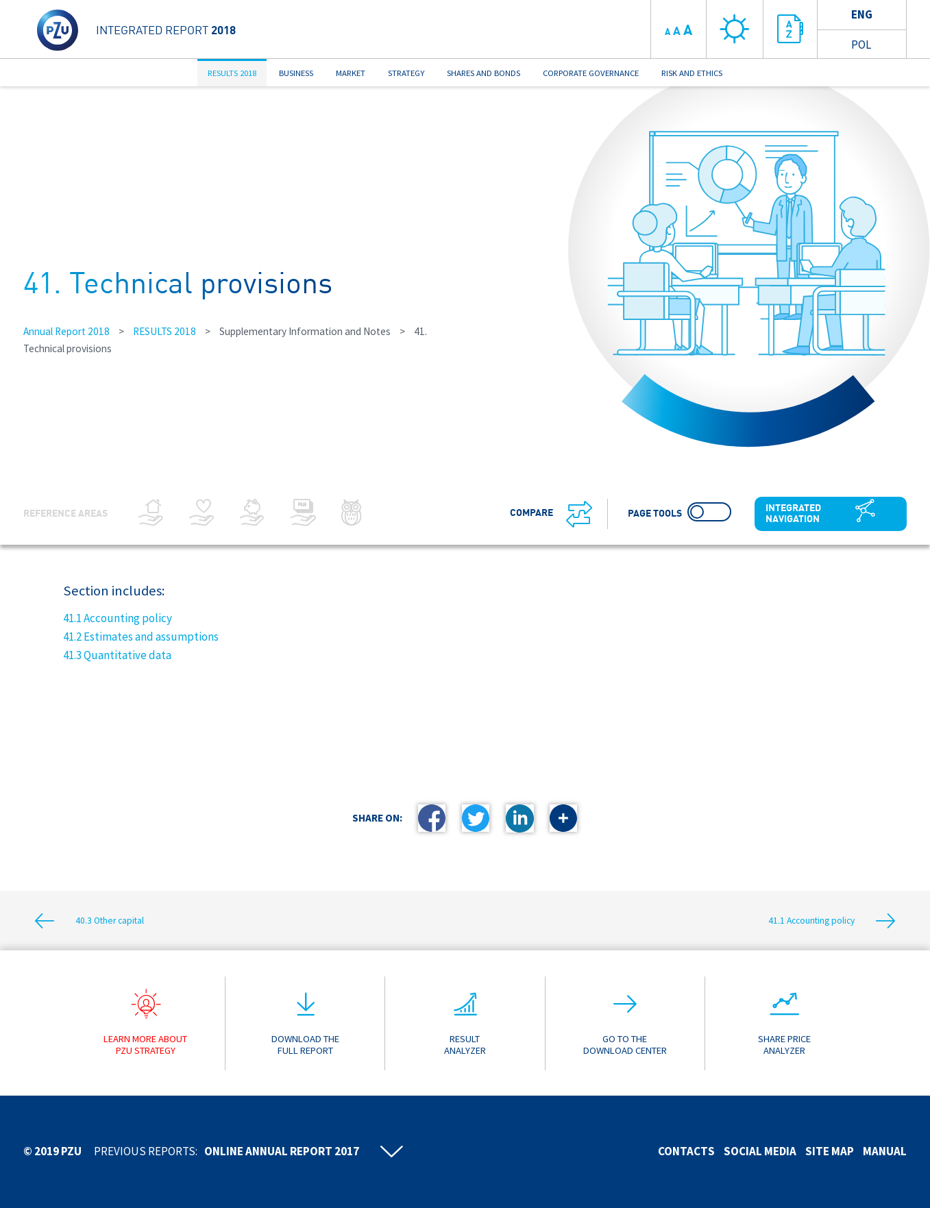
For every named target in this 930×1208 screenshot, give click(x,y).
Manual (885, 1151)
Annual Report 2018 (66, 331)
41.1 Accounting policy (117, 618)
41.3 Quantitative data (117, 655)
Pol (861, 44)
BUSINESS (296, 72)
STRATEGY (406, 72)
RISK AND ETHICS (691, 72)
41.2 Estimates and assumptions (141, 636)
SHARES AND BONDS (483, 72)
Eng (861, 14)
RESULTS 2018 (232, 72)
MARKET (350, 72)
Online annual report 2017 (281, 1151)
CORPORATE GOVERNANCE (591, 72)
